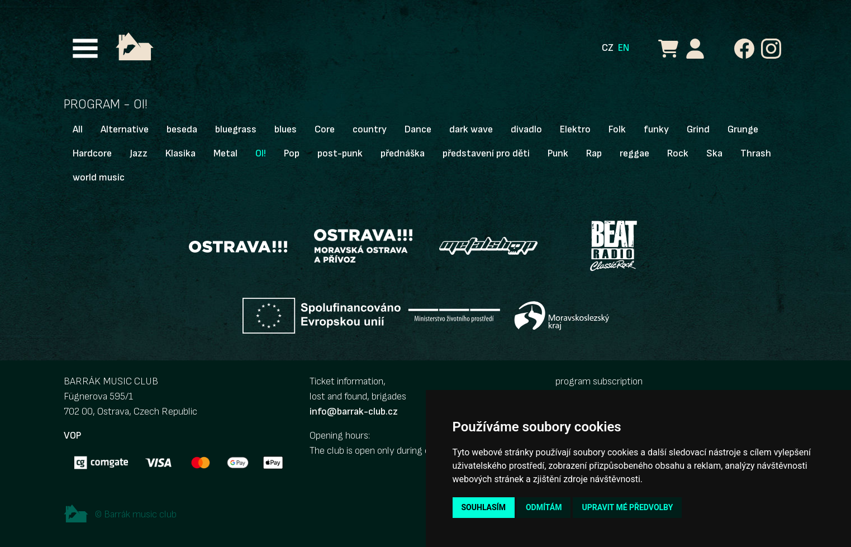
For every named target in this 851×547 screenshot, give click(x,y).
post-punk (340, 153)
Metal (225, 153)
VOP (72, 435)
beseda (182, 129)
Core (325, 129)
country (370, 129)
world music (99, 177)
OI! (260, 153)
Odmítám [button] (544, 507)
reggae (634, 153)
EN (623, 48)
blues (285, 129)
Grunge (743, 129)
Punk (558, 153)
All (78, 129)
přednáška (403, 153)
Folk (617, 129)
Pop (291, 153)
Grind (698, 129)
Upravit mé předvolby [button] (627, 507)
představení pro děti (486, 153)
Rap (594, 153)
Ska (714, 153)
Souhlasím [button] (484, 507)
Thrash (755, 153)
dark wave (471, 129)
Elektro (575, 129)
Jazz (139, 153)
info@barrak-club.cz (354, 411)
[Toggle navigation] (85, 48)
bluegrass (235, 129)
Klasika (180, 153)
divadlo (526, 129)
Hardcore (92, 153)
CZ (608, 48)
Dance (418, 129)
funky (656, 129)
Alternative (125, 129)
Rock (677, 153)
